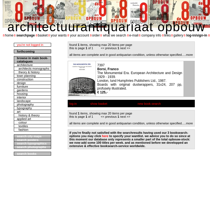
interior (21, 97)
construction (25, 79)
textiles (22, 126)
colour (22, 122)
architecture (25, 65)
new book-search (149, 103)
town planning (26, 75)
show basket (98, 103)
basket (43, 35)
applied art (24, 119)
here (105, 136)
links (167, 35)
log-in (73, 103)
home (9, 35)
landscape (24, 101)
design (21, 83)
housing (22, 93)
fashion (22, 129)
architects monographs (33, 68)
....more (188, 54)
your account (79, 35)
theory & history (28, 72)
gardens (22, 90)
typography (24, 108)
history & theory (28, 115)
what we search (114, 35)
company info (151, 35)
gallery (178, 35)
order (96, 35)
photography (25, 104)
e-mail (133, 35)
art (18, 111)
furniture (22, 86)
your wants (59, 35)
